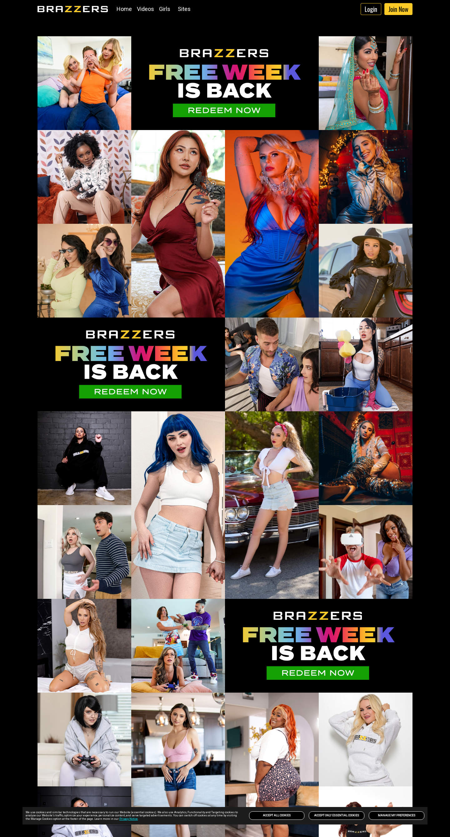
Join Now (398, 9)
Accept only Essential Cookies (336, 815)
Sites (184, 9)
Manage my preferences (396, 815)
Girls (164, 9)
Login (371, 9)
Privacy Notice (128, 818)
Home (124, 9)
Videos (145, 9)
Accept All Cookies (277, 815)
